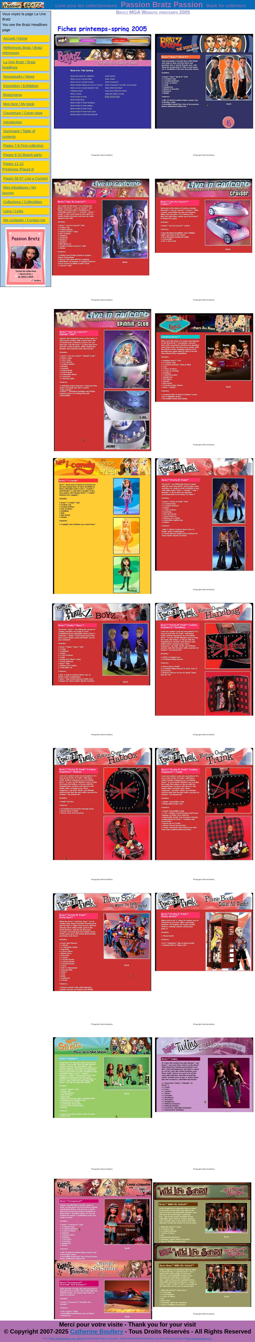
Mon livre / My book (18, 104)
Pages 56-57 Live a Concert (25, 178)
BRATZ (80, 1338)
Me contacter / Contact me (24, 220)
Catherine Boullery (96, 1331)
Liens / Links (13, 211)
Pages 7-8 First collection (23, 146)
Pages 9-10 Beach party (22, 155)
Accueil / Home (15, 38)
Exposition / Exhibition (20, 86)
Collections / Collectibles (22, 202)
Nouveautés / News (18, 77)
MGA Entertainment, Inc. (63, 1338)
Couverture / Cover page (23, 113)
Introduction (12, 122)
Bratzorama (12, 95)
